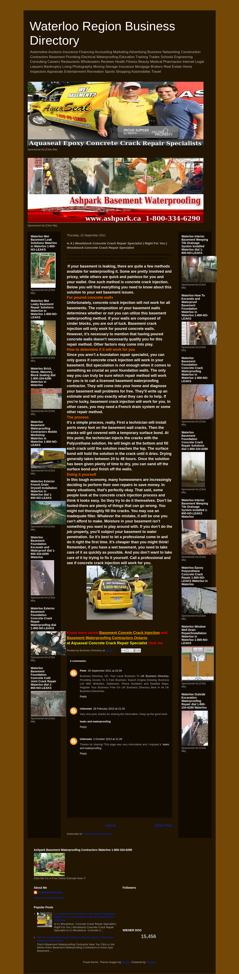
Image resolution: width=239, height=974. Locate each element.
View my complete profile (49, 897)
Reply (83, 696)
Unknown (86, 708)
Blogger (151, 962)
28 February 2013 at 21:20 (109, 708)
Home (111, 825)
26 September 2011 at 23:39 (105, 670)
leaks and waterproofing (95, 721)
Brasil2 (126, 962)
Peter (83, 670)
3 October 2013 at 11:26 (107, 739)
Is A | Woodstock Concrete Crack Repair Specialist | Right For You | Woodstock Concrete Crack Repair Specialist (85, 917)
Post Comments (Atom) (97, 833)
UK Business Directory (154, 676)
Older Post (163, 825)
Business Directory (50, 892)
